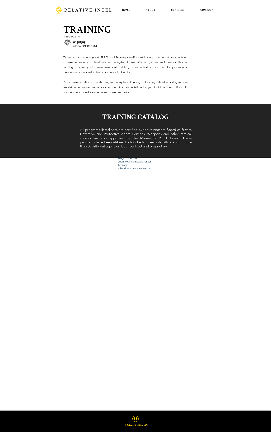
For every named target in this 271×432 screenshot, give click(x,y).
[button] (178, 10)
